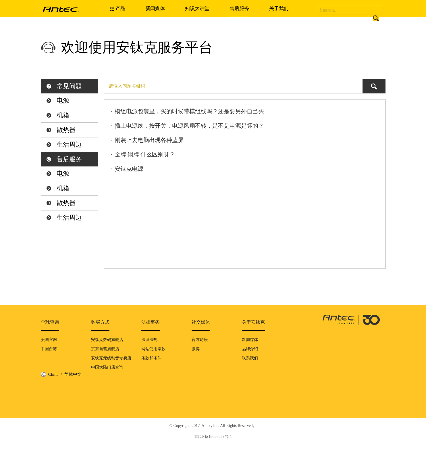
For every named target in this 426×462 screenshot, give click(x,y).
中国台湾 (49, 349)
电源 (63, 100)
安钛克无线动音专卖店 (111, 358)
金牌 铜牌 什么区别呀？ (145, 154)
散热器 (66, 129)
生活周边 (69, 144)
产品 (120, 8)
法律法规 (149, 340)
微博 (196, 349)
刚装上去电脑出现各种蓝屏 (149, 140)
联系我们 (250, 358)
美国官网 (49, 340)
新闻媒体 (155, 8)
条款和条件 (151, 358)
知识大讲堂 (197, 8)
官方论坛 (200, 340)
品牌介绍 (250, 349)
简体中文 (73, 374)
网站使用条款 (153, 349)
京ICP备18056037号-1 (213, 436)
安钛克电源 (129, 169)
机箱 (63, 115)
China (53, 374)
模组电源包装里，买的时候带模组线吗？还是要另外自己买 (189, 111)
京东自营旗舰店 (105, 349)
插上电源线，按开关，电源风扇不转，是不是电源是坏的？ (189, 125)
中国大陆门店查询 (107, 367)
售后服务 (239, 8)
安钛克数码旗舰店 (107, 340)
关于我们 (279, 8)
